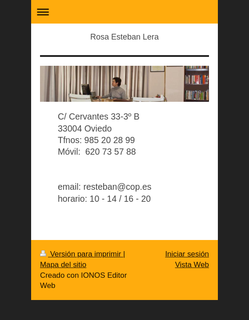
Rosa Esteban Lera (124, 36)
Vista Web (192, 264)
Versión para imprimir (81, 254)
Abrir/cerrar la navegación (124, 11)
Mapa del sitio (63, 264)
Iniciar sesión (187, 254)
